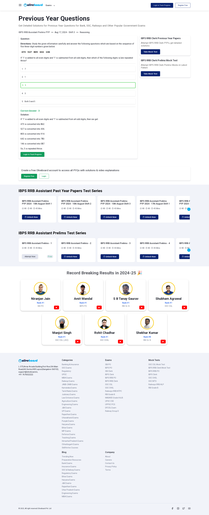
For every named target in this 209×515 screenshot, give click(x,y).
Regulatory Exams (69, 473)
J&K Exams (66, 408)
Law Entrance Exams (70, 398)
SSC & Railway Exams (71, 470)
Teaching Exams (69, 438)
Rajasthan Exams (69, 414)
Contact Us (109, 463)
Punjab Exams (68, 421)
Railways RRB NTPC (113, 391)
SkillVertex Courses (70, 448)
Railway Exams (68, 381)
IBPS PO (108, 368)
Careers (108, 460)
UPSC (64, 374)
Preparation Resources (71, 460)
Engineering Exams (70, 404)
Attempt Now (30, 256)
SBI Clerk (109, 371)
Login (44, 176)
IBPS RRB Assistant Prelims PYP (34, 32)
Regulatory (66, 371)
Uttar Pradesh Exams (71, 490)
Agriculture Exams (69, 401)
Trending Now (67, 457)
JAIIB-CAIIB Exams (70, 384)
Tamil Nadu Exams (69, 391)
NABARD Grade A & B (114, 398)
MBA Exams (67, 378)
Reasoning (85, 32)
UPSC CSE (109, 401)
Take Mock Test (150, 52)
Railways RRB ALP (156, 384)
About (107, 457)
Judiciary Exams (69, 394)
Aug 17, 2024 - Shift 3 (65, 32)
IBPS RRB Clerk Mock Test (159, 368)
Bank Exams (67, 463)
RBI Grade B (110, 394)
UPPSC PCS (110, 404)
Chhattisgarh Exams (70, 444)
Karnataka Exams (69, 388)
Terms (108, 470)
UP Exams (66, 411)
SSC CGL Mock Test (156, 364)
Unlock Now (31, 217)
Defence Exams (68, 434)
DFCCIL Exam (110, 408)
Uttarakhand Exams (70, 418)
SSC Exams (67, 368)
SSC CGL (108, 384)
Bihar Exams (67, 428)
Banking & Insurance (70, 364)
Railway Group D (112, 411)
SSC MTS (152, 381)
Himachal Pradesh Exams (72, 441)
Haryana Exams (68, 424)
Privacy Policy (111, 466)
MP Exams (66, 431)
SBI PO (108, 364)
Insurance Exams (69, 466)
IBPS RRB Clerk (111, 381)
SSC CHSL (109, 388)
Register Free (183, 5)
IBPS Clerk (109, 374)
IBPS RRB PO (110, 378)
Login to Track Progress (162, 5)
